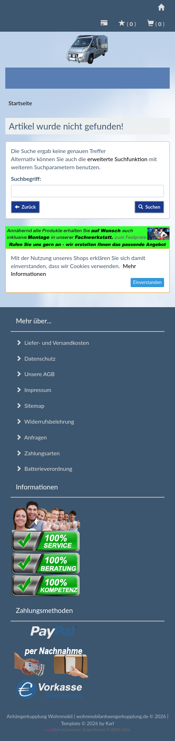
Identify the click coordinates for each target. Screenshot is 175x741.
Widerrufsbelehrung (45, 421)
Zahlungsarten (38, 453)
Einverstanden (147, 282)
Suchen (149, 207)
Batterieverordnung (44, 468)
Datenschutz (35, 358)
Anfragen (31, 437)
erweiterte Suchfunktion (117, 159)
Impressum (33, 389)
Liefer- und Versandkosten (52, 342)
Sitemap (30, 405)
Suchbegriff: (26, 178)
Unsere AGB (35, 373)
